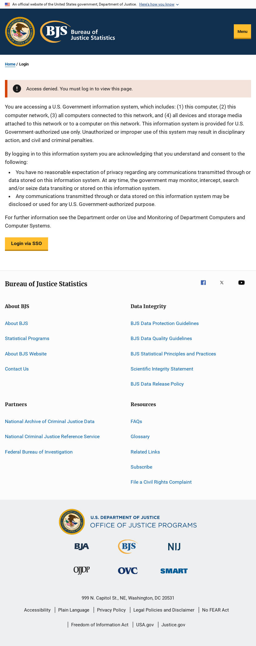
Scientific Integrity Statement (162, 369)
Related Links (145, 451)
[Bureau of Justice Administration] (82, 551)
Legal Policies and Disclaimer (163, 610)
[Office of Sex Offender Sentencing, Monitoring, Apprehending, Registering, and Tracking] (174, 574)
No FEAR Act (215, 610)
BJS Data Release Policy (157, 384)
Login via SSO (26, 243)
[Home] (77, 32)
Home (10, 64)
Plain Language (73, 610)
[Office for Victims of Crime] (128, 575)
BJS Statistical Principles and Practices (173, 354)
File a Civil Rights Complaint (161, 482)
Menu (242, 31)
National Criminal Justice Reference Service (52, 436)
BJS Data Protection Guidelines (165, 323)
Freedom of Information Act (99, 625)
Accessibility (37, 610)
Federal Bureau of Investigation (39, 451)
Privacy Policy (111, 610)
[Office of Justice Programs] (20, 32)
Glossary (140, 436)
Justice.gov (173, 625)
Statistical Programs (27, 338)
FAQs (136, 421)
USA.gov (145, 625)
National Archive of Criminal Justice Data (50, 421)
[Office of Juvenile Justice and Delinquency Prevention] (82, 576)
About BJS (16, 323)
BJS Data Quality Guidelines (161, 338)
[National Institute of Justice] (174, 551)
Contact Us (17, 369)
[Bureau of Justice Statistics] (128, 555)
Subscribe (141, 467)
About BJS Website (26, 354)
